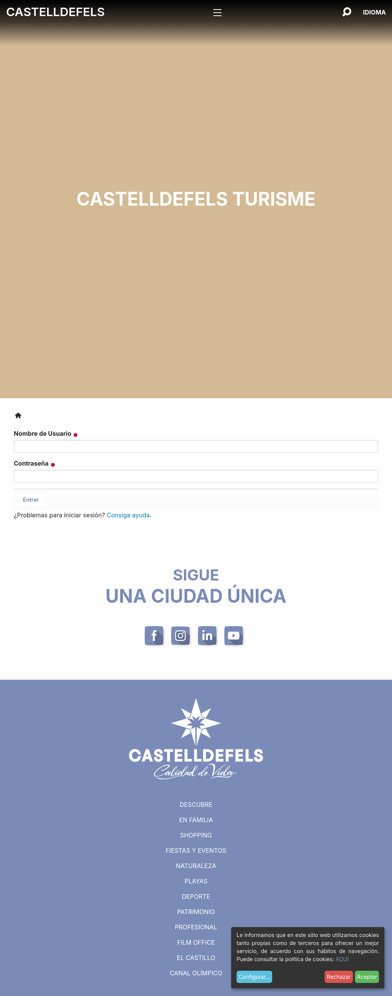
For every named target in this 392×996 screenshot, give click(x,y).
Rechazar (339, 976)
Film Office (196, 942)
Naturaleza (196, 866)
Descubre (196, 804)
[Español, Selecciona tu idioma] (374, 12)
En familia (196, 820)
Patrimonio (196, 912)
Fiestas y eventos (196, 850)
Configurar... (254, 976)
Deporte (196, 896)
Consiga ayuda (128, 515)
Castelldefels (55, 12)
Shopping (196, 835)
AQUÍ (342, 959)
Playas (196, 881)
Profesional (196, 927)
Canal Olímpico (196, 973)
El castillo (196, 958)
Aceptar (367, 976)
